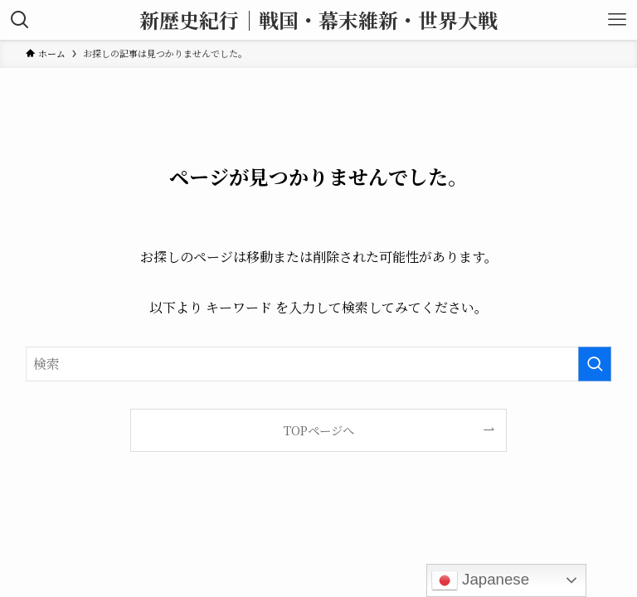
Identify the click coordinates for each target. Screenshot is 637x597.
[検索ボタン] (20, 20)
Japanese (480, 580)
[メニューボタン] (617, 20)
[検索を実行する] (594, 364)
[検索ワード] (319, 364)
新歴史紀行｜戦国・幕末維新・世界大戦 (318, 20)
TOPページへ (319, 430)
